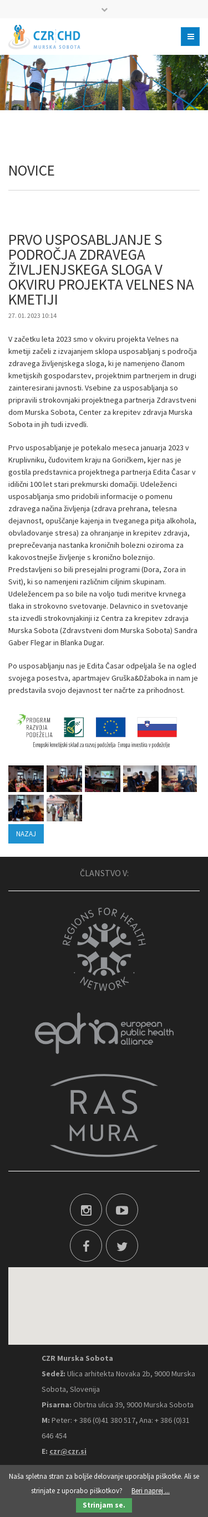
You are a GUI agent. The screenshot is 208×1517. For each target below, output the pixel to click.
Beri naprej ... (150, 1490)
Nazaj (26, 834)
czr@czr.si (68, 1451)
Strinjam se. (104, 1505)
